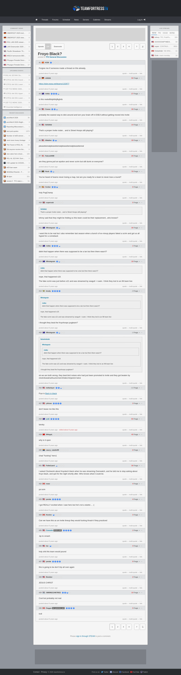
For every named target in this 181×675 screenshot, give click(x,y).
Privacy (44, 672)
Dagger (49, 608)
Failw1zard (50, 465)
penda (48, 499)
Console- (49, 530)
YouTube (136, 672)
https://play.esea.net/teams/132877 (54, 84)
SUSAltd (48, 125)
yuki (47, 419)
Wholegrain (50, 228)
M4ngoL (49, 434)
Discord (115, 672)
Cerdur (48, 187)
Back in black (51, 393)
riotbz (47, 94)
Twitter (105, 672)
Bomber (49, 577)
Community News (16, 28)
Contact (36, 672)
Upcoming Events (16, 70)
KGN (47, 62)
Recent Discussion (16, 113)
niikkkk (48, 78)
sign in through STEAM (85, 636)
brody (48, 291)
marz (48, 484)
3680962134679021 (53, 592)
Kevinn (49, 515)
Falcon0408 (49, 156)
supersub (50, 202)
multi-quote (133, 73)
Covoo (47, 109)
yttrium (49, 403)
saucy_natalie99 (52, 450)
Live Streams (164, 28)
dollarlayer (50, 388)
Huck (47, 171)
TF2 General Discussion (56, 57)
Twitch (145, 672)
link (141, 73)
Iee (47, 546)
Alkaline (48, 140)
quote (125, 73)
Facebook (125, 672)
